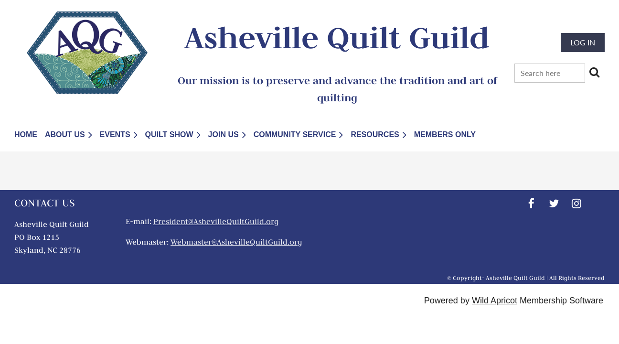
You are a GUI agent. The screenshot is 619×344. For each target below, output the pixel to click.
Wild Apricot (494, 300)
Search (594, 72)
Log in (582, 42)
